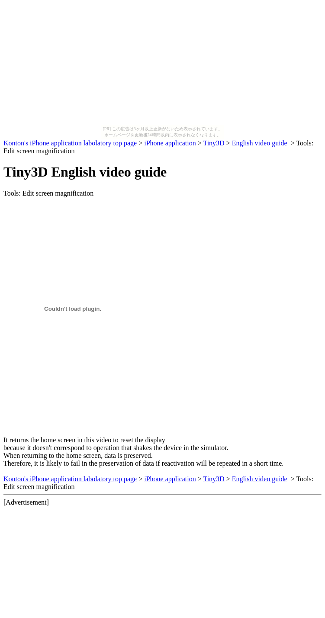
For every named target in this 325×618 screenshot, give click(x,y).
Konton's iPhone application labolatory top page (70, 143)
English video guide (259, 143)
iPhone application (170, 143)
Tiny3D (213, 143)
